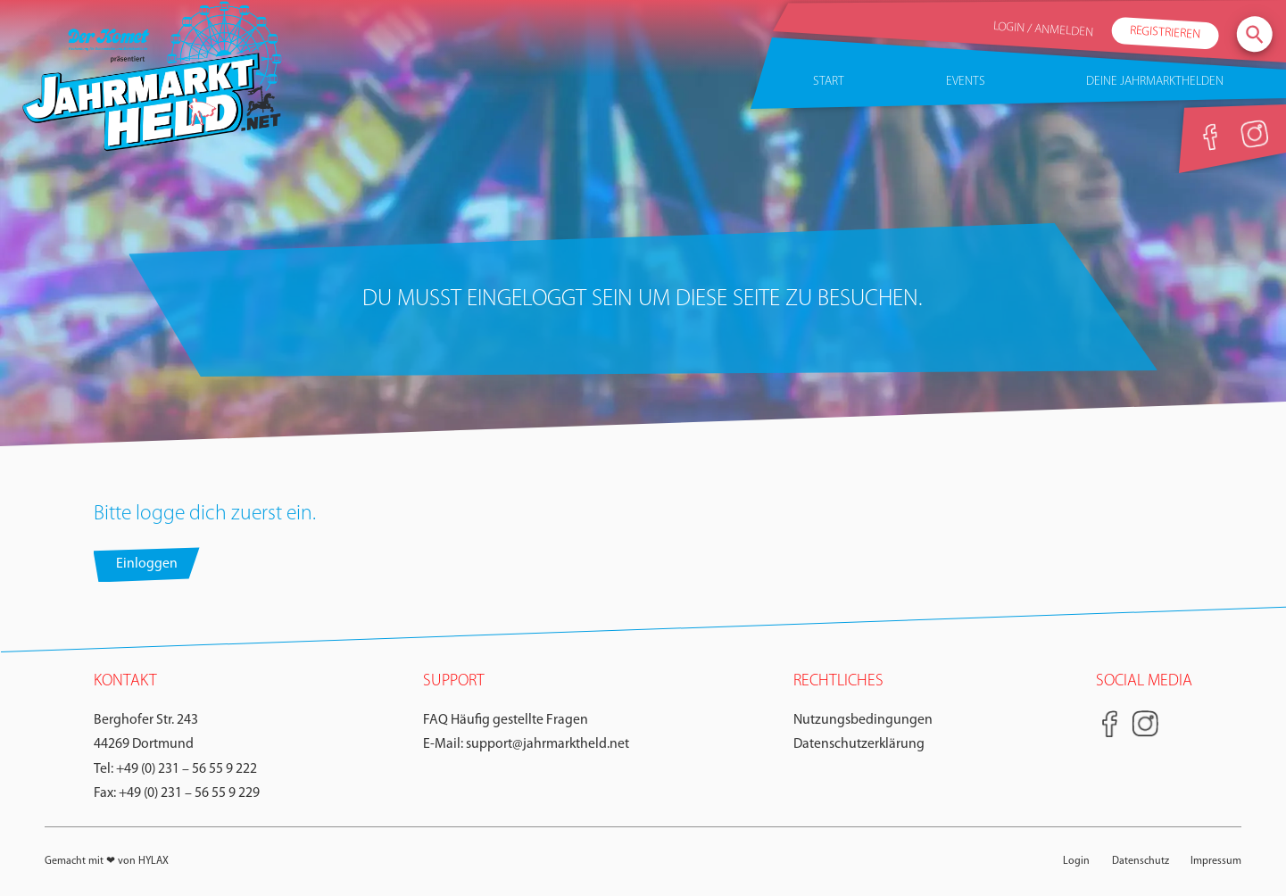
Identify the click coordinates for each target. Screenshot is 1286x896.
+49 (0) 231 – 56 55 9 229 (189, 793)
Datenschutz (1140, 861)
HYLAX (153, 861)
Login (1076, 861)
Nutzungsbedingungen (863, 720)
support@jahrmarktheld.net (547, 744)
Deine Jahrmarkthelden (1155, 81)
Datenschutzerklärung (859, 744)
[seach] (1255, 34)
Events (965, 81)
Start (828, 81)
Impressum (1216, 861)
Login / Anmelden (1043, 29)
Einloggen (147, 564)
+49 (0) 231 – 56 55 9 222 (186, 769)
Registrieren (1165, 33)
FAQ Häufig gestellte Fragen (505, 720)
